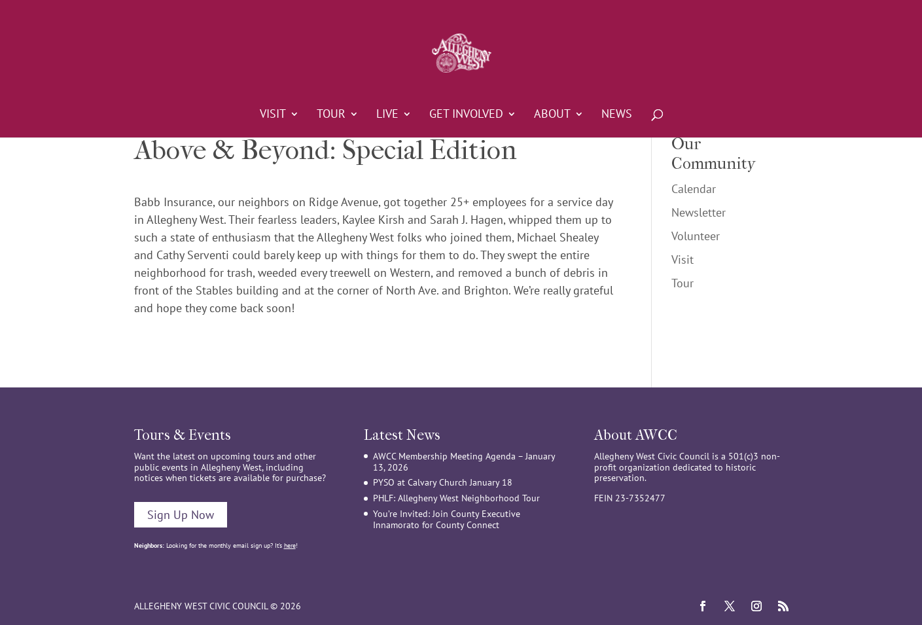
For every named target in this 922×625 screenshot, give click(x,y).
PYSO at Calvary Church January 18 (442, 482)
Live (387, 115)
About (552, 115)
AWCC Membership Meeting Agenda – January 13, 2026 (464, 461)
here (290, 545)
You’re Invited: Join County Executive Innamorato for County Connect (446, 519)
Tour (331, 115)
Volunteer (695, 235)
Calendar (693, 188)
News (616, 115)
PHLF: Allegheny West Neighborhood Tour (456, 498)
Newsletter (698, 212)
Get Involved (466, 115)
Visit (273, 115)
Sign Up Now (180, 514)
